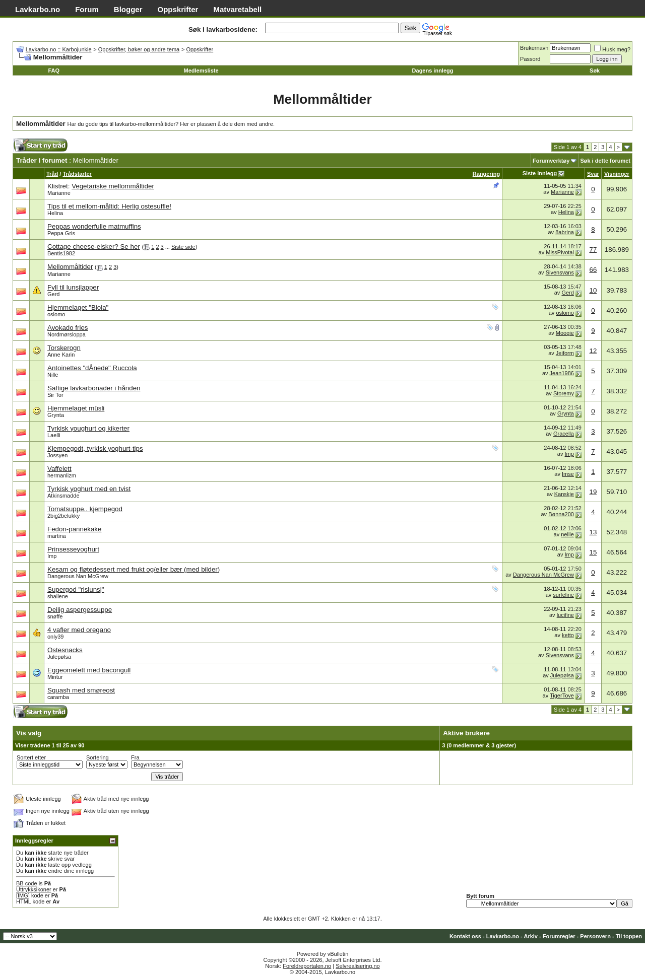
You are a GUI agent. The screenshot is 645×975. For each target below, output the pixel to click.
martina (56, 536)
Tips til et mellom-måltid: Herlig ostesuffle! (109, 206)
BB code (26, 883)
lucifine (565, 615)
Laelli (53, 435)
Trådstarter (76, 174)
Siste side (183, 247)
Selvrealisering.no (357, 966)
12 (593, 351)
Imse (568, 474)
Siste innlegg (540, 173)
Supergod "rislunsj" (75, 589)
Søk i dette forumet (605, 161)
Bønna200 (561, 514)
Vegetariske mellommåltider (113, 186)
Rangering (486, 174)
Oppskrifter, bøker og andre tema (138, 49)
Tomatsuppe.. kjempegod (84, 509)
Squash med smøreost (81, 690)
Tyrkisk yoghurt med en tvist (89, 489)
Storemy (563, 393)
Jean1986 (562, 373)
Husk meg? (612, 49)
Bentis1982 (61, 253)
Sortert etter (31, 757)
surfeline (563, 595)
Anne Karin (61, 355)
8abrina (564, 232)
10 (593, 290)
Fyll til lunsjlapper (73, 287)
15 (593, 552)
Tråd (52, 174)
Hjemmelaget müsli (75, 408)
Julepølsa (59, 657)
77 (593, 249)
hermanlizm (61, 475)
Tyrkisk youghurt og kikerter (88, 428)
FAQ (53, 70)
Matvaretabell (237, 9)
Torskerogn (64, 348)
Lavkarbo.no (37, 9)
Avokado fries (67, 327)
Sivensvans (560, 272)
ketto (568, 635)
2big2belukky (63, 516)
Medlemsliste (201, 70)
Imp (569, 454)
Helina (55, 213)
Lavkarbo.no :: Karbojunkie (59, 49)
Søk (595, 70)
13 (593, 532)
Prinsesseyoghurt (73, 549)
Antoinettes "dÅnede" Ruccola (92, 368)
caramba (58, 697)
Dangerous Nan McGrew (77, 576)
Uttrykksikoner (33, 889)
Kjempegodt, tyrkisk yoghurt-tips (95, 448)
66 (593, 269)
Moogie (565, 333)
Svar (593, 174)
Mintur (55, 677)
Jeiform (565, 353)
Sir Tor (55, 395)
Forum (87, 9)
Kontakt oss (465, 936)
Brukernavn (534, 48)
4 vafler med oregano (79, 630)
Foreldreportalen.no (307, 966)
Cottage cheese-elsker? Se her (93, 246)
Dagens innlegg (433, 70)
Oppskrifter (178, 9)
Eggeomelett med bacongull (89, 670)
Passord (530, 59)
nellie (567, 534)
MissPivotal (560, 252)
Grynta (55, 415)
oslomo (56, 314)
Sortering (97, 757)
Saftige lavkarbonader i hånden (94, 388)
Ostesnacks (65, 650)
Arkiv (531, 936)
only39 (55, 637)
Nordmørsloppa (66, 334)
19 (593, 492)
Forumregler (559, 936)
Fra (135, 757)
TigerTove (562, 695)
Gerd (53, 294)
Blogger (128, 9)
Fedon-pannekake (74, 529)
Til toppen (629, 936)
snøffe (54, 616)
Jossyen (57, 455)
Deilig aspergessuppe (79, 609)
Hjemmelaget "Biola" (77, 307)
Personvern (595, 936)
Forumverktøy (551, 161)
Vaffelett (59, 468)
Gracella (563, 434)
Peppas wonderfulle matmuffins (94, 226)
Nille (52, 375)
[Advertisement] (223, 148)
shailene (57, 596)
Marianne (59, 193)
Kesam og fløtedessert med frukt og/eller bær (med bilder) (133, 569)
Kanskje (564, 494)
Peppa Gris (61, 233)
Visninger (616, 174)
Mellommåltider (70, 266)
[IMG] (23, 895)
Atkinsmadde (63, 496)
